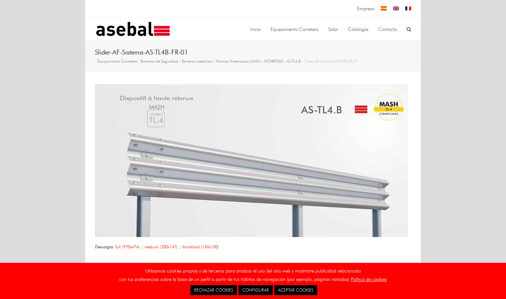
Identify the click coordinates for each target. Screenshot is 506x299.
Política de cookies (369, 279)
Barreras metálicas (197, 61)
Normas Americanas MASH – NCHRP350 (249, 61)
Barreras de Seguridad (159, 61)
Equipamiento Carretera (117, 61)
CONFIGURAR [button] (255, 290)
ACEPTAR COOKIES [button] (295, 290)
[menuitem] (384, 9)
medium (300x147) (161, 246)
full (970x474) (128, 246)
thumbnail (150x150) (200, 246)
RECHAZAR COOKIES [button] (213, 290)
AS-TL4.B (294, 61)
